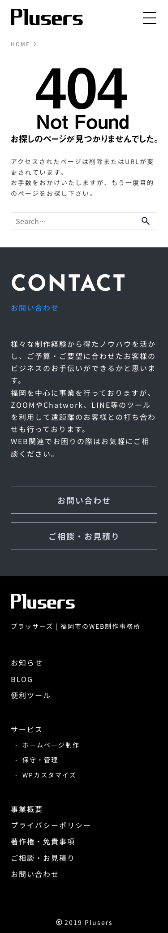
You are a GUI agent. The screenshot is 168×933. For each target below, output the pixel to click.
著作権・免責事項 (43, 841)
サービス (27, 729)
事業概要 (27, 808)
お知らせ (27, 662)
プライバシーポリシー (51, 825)
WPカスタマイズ (49, 774)
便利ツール (31, 695)
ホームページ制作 (51, 744)
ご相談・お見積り (84, 536)
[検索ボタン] (145, 221)
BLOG (22, 679)
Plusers (99, 922)
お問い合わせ (84, 500)
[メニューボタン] (150, 17)
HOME (20, 44)
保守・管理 (40, 759)
